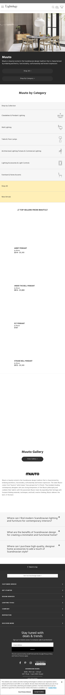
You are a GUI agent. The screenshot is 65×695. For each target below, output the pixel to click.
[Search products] (53, 7)
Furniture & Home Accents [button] (32, 175)
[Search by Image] (57, 7)
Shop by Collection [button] (9, 105)
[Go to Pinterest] (25, 662)
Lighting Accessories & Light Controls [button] (32, 163)
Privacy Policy (48, 654)
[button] (2, 7)
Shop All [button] (5, 186)
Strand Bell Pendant (23, 361)
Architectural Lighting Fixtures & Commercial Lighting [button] (32, 151)
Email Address (18, 645)
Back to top (32, 567)
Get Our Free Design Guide (32, 576)
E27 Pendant (19, 323)
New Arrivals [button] (6, 197)
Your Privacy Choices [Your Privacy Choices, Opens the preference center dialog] (24, 692)
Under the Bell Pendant (24, 286)
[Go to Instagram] (31, 662)
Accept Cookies (39, 692)
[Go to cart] (62, 6)
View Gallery (32, 459)
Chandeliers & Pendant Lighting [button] (32, 116)
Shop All (27, 71)
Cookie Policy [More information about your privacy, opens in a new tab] (52, 688)
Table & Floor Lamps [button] (32, 139)
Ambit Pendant (20, 248)
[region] (32, 687)
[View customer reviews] (40, 663)
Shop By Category (27, 78)
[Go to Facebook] (20, 662)
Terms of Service (19, 656)
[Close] (62, 682)
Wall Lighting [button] (32, 127)
